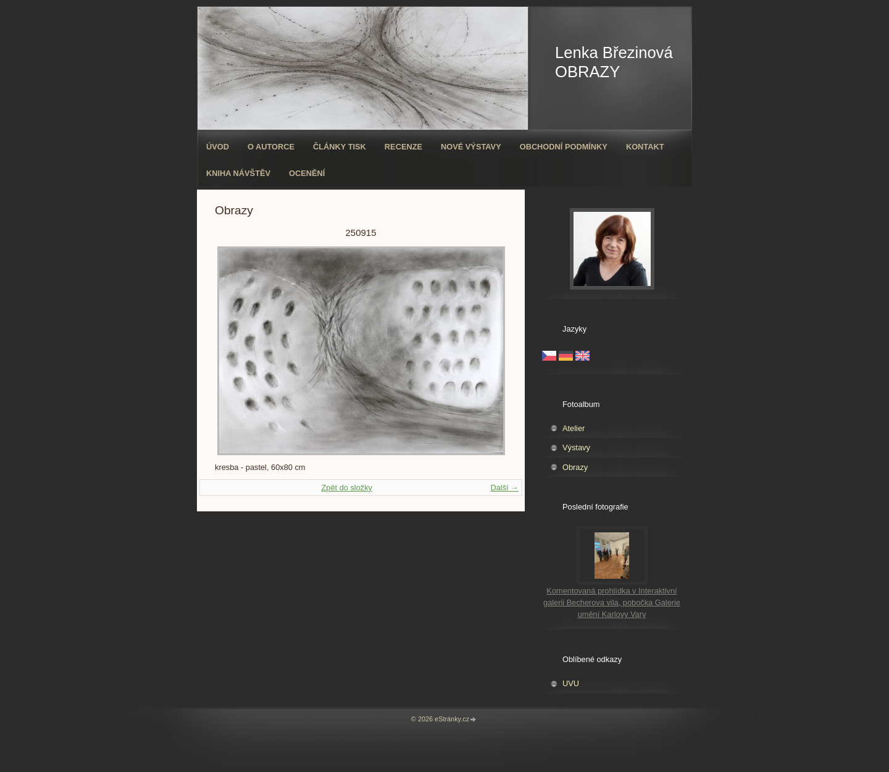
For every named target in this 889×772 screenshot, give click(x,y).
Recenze (403, 146)
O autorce (271, 146)
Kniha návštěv (238, 173)
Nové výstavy (471, 146)
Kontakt (645, 146)
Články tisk (339, 146)
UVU (570, 683)
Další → (504, 487)
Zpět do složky (346, 487)
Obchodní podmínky (563, 146)
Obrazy (575, 467)
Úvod (217, 146)
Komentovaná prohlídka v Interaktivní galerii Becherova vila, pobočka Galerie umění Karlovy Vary (611, 602)
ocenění (307, 173)
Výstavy (576, 447)
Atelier (573, 428)
